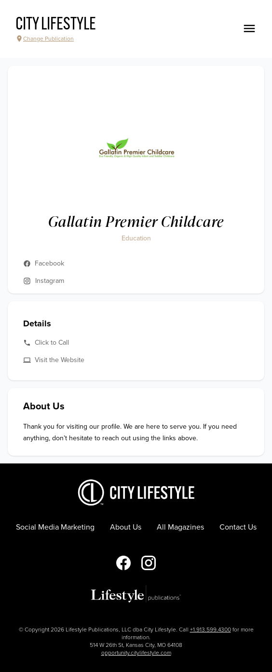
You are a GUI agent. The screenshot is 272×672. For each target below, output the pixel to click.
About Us (125, 527)
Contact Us (238, 527)
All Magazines (180, 527)
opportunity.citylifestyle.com (136, 652)
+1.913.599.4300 (210, 629)
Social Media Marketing (55, 527)
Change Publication (44, 38)
